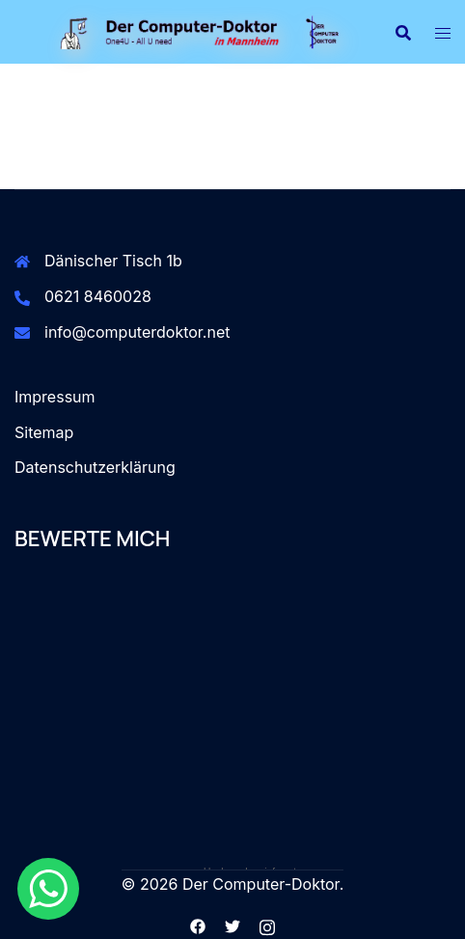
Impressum (55, 396)
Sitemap (43, 432)
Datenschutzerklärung (95, 467)
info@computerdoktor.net (137, 332)
